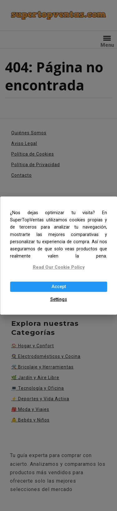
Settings (58, 299)
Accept (58, 286)
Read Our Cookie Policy (59, 267)
